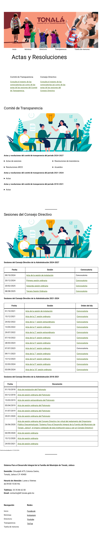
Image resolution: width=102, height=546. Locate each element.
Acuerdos (59, 167)
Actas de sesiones (13, 161)
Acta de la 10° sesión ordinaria (38, 369)
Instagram (31, 515)
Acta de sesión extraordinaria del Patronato (36, 400)
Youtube (30, 519)
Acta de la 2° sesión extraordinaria (40, 332)
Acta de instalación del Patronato (32, 389)
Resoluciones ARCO (14, 167)
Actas (8, 178)
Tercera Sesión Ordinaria (36, 291)
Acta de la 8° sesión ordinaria (37, 359)
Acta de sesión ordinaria (28, 433)
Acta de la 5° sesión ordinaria (37, 343)
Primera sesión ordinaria (36, 280)
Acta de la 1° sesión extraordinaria (40, 322)
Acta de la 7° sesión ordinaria (37, 354)
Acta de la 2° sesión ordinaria (37, 316)
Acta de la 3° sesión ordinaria (37, 327)
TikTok (30, 524)
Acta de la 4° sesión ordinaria (37, 338)
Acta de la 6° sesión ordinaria (37, 348)
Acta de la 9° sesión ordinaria (37, 364)
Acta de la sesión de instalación (39, 275)
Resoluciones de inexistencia (67, 161)
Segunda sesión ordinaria (37, 286)
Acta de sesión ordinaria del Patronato (34, 395)
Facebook (31, 511)
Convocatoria (81, 280)
